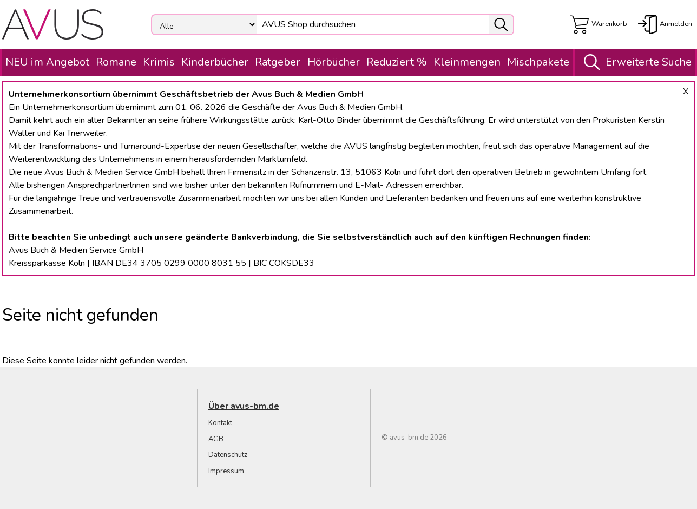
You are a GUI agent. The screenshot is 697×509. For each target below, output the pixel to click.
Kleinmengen (467, 62)
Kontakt (220, 423)
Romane (116, 62)
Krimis (159, 62)
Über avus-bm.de (243, 406)
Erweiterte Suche (635, 62)
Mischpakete (538, 62)
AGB (215, 439)
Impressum (226, 471)
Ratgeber (277, 62)
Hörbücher (333, 62)
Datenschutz (227, 455)
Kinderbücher (214, 62)
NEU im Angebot (47, 62)
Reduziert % (396, 62)
